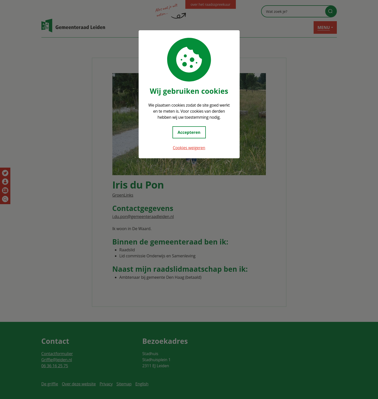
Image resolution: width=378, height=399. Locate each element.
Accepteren (189, 132)
